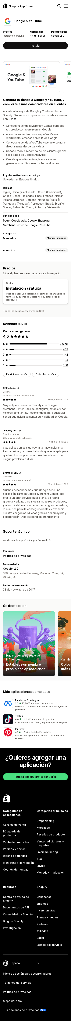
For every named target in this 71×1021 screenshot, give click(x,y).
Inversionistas (46, 910)
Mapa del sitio (12, 1001)
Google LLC (57, 35)
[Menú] (66, 6)
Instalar (35, 45)
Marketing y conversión (18, 862)
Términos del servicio (17, 982)
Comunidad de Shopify (18, 914)
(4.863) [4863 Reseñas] (41, 35)
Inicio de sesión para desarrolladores (27, 973)
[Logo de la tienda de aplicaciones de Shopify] (18, 5)
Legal (40, 937)
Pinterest (20, 729)
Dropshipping (45, 820)
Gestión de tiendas (15, 869)
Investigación (12, 928)
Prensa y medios (48, 917)
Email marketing (47, 852)
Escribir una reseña (16, 374)
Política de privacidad (17, 555)
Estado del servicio (49, 944)
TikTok (19, 716)
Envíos (41, 865)
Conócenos (44, 896)
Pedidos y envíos (14, 849)
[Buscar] (59, 6)
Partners (42, 924)
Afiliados (42, 931)
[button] (35, 705)
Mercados (9, 238)
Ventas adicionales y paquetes (50, 843)
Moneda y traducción (50, 872)
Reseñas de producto (51, 834)
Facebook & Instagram (27, 700)
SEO (39, 858)
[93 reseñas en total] (66, 359)
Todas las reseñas (45, 374)
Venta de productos (16, 842)
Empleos (42, 903)
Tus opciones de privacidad (21, 1010)
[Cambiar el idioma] (25, 963)
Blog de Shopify (13, 921)
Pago (6, 220)
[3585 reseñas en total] (64, 343)
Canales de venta (14, 824)
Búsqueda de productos (11, 833)
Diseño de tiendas (15, 855)
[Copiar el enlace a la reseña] (18, 388)
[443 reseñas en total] (65, 349)
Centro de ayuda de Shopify (16, 898)
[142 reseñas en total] (65, 354)
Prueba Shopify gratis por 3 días (36, 776)
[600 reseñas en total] (65, 365)
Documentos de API (16, 907)
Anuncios (9, 250)
